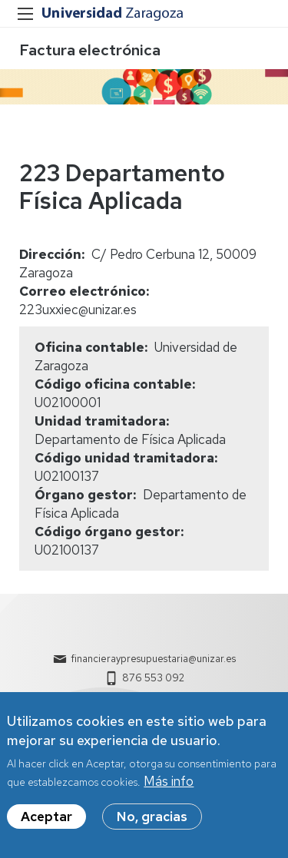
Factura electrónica (90, 50)
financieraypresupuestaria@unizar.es (153, 658)
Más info (169, 791)
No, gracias (152, 826)
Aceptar (46, 826)
